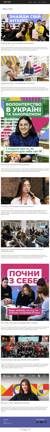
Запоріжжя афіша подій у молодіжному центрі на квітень (18, 43)
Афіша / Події (3, 45)
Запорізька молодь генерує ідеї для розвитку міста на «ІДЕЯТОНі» (21, 360)
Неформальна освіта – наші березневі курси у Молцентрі (18, 83)
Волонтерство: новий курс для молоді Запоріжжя (16, 164)
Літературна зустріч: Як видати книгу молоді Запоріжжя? (18, 206)
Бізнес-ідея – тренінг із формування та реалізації (16, 403)
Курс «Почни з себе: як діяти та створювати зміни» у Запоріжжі (20, 323)
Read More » (3, 52)
